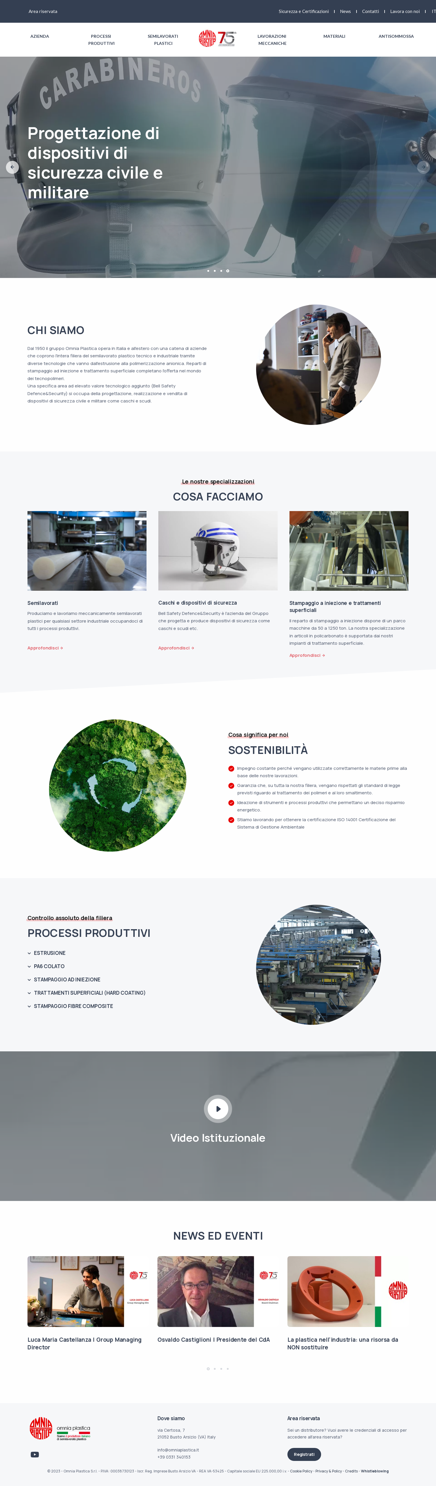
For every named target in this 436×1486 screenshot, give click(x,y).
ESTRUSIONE (50, 953)
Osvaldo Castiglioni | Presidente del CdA (213, 1339)
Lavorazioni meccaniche (272, 40)
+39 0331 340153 (174, 1457)
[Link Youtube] (34, 1454)
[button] (12, 167)
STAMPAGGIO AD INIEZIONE (67, 979)
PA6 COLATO (49, 966)
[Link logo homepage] (218, 38)
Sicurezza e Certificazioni (304, 11)
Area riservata (43, 11)
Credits (351, 1471)
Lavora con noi (405, 11)
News (345, 11)
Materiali (334, 36)
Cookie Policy (301, 1471)
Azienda (39, 36)
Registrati (304, 1454)
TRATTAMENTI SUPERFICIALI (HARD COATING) (90, 992)
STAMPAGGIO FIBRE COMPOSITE (73, 1006)
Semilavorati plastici (163, 40)
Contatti (370, 11)
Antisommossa (396, 36)
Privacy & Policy (328, 1471)
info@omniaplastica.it (178, 1450)
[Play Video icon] (218, 1109)
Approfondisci (42, 648)
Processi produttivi (101, 40)
